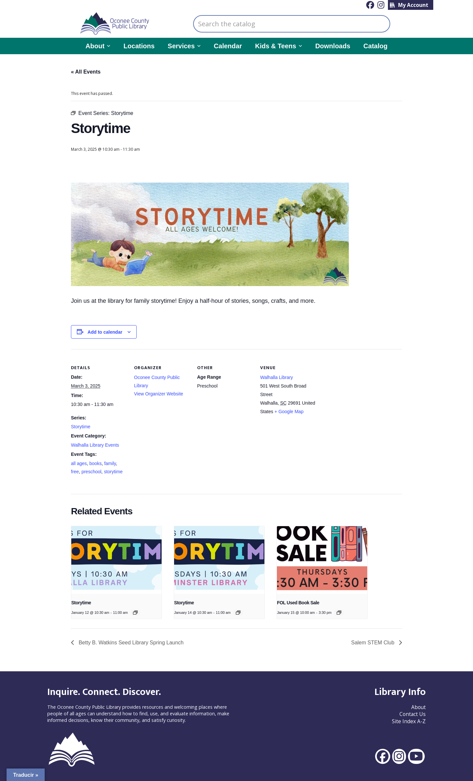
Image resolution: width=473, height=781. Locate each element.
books (95, 463)
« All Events (86, 72)
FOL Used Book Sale (298, 602)
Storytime (80, 426)
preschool (91, 471)
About (418, 707)
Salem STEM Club (373, 642)
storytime (113, 471)
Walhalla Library (276, 377)
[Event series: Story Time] (135, 612)
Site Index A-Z (409, 721)
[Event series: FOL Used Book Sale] (339, 612)
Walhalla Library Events (95, 445)
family (110, 463)
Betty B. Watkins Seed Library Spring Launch (130, 642)
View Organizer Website (158, 393)
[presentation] (116, 560)
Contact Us (412, 714)
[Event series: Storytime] (238, 612)
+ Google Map (289, 411)
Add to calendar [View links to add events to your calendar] (105, 332)
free (75, 471)
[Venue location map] (358, 394)
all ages (79, 463)
